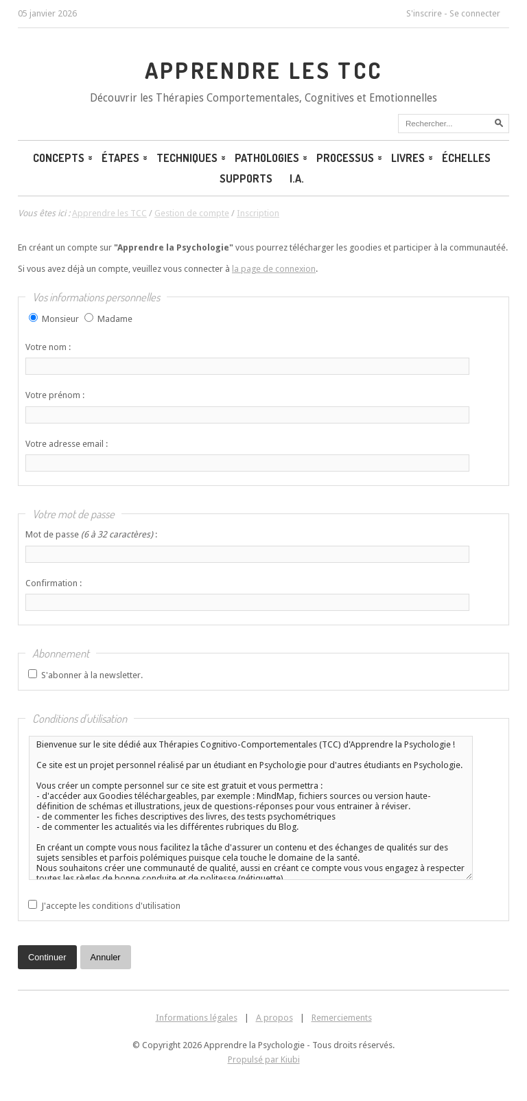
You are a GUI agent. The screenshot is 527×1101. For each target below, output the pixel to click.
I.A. (297, 178)
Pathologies (270, 158)
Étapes (124, 158)
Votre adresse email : (66, 444)
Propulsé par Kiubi (264, 1059)
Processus (348, 158)
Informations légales (196, 1017)
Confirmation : (53, 583)
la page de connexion (274, 269)
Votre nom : (48, 347)
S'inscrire (424, 13)
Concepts (62, 158)
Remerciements (342, 1017)
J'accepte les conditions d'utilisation (110, 906)
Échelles (466, 158)
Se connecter (474, 13)
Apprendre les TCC (264, 70)
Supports (246, 178)
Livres (411, 158)
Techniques (190, 158)
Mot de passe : (91, 534)
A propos (274, 1017)
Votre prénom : (54, 395)
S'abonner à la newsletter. (92, 675)
